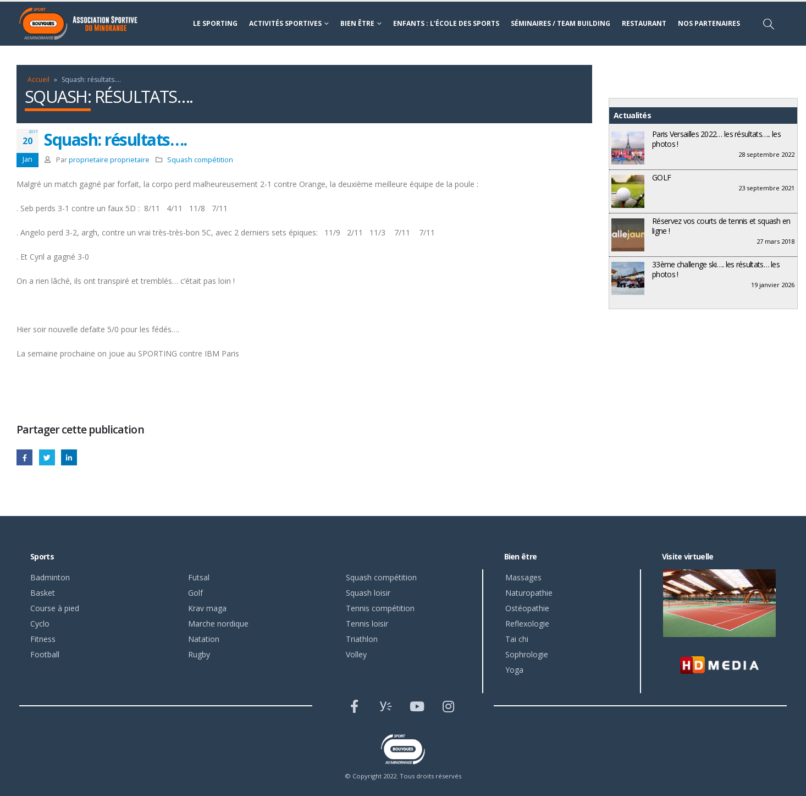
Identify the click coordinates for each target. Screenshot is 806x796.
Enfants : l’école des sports (446, 23)
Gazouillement (47, 457)
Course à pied (54, 608)
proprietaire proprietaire (109, 159)
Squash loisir (368, 593)
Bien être (357, 23)
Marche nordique (218, 623)
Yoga (514, 670)
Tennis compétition (380, 608)
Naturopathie (529, 593)
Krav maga (207, 608)
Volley (356, 654)
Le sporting (215, 23)
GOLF (661, 177)
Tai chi (516, 639)
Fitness (43, 639)
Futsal (198, 577)
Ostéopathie (527, 608)
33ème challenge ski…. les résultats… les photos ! (716, 269)
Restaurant (644, 23)
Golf (195, 593)
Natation (203, 639)
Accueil (38, 79)
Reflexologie (527, 623)
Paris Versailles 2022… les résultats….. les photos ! (716, 139)
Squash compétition (200, 159)
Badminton (50, 577)
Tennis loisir (367, 623)
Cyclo (39, 623)
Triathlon (362, 639)
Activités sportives (285, 23)
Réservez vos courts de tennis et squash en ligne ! (721, 226)
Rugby (199, 654)
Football (44, 654)
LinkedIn (69, 457)
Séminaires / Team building (560, 23)
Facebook (24, 457)
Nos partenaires (709, 23)
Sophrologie (526, 654)
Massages (523, 577)
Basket (42, 593)
